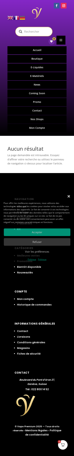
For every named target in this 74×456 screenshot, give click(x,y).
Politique (32, 259)
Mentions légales (36, 430)
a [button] (61, 40)
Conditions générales (31, 342)
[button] (68, 196)
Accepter (37, 232)
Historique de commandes (34, 304)
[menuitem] (37, 50)
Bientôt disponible (29, 267)
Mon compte (25, 299)
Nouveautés (25, 272)
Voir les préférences (37, 251)
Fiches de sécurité (29, 353)
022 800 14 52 (40, 389)
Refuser (37, 242)
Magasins (23, 348)
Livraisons (23, 337)
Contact (22, 331)
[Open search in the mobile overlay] (33, 31)
